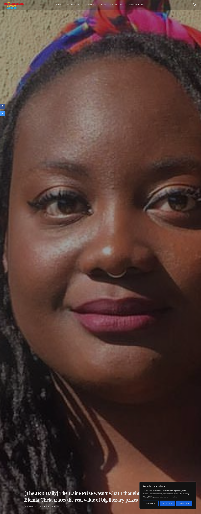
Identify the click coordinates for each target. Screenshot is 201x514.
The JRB (49, 506)
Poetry (123, 5)
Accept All (184, 503)
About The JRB (136, 5)
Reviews (90, 5)
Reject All (167, 503)
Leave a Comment (64, 506)
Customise (151, 503)
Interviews (102, 5)
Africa (59, 5)
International (74, 5)
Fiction (113, 5)
